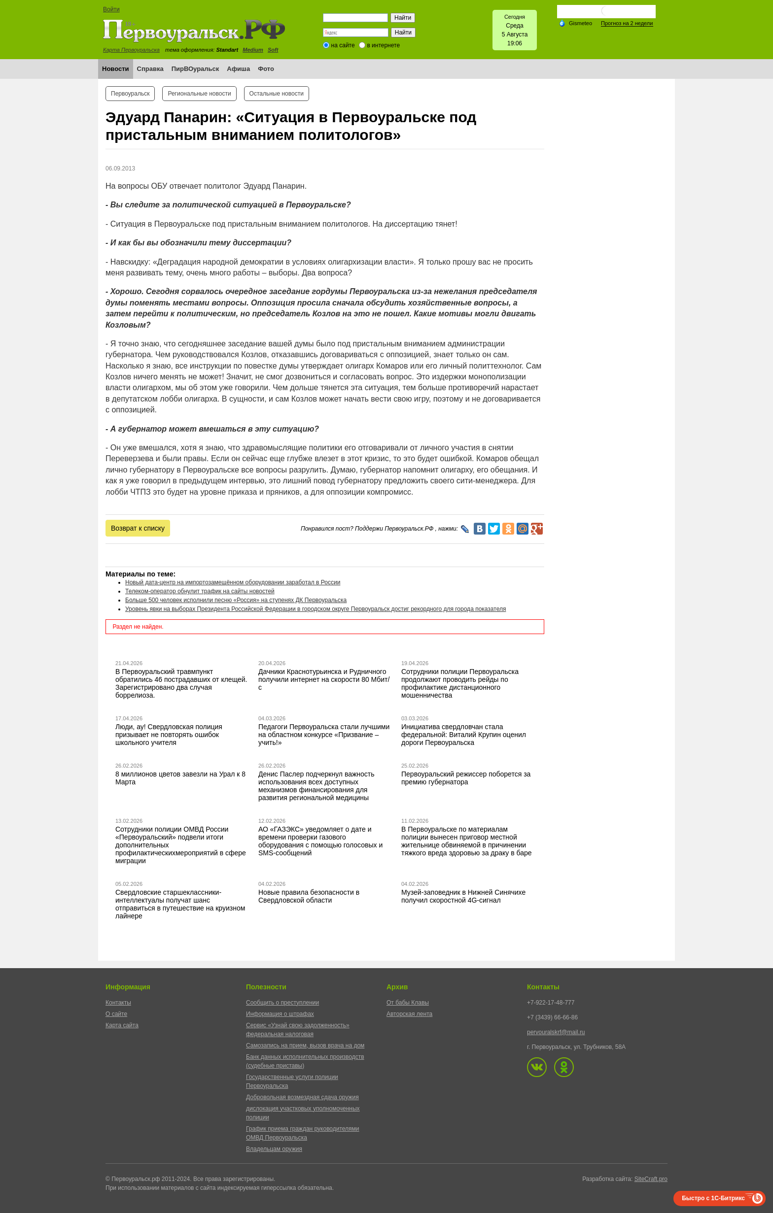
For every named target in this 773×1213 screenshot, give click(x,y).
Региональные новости (199, 93)
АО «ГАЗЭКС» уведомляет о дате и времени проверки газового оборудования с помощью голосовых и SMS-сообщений (320, 841)
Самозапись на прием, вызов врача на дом (305, 1045)
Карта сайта (122, 1025)
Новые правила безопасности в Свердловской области (308, 896)
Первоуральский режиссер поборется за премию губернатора (465, 778)
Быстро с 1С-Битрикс (713, 1198)
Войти (111, 9)
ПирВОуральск (195, 68)
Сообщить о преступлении (282, 1002)
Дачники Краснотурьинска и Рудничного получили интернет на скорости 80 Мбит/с (323, 679)
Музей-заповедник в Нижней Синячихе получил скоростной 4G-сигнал (463, 896)
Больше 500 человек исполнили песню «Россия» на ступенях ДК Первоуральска (236, 600)
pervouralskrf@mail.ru (556, 1032)
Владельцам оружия (274, 1149)
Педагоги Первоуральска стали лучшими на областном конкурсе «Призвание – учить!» (323, 734)
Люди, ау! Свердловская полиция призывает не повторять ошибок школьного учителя (168, 734)
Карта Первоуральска (131, 50)
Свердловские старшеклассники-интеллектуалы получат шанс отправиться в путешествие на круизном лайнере (180, 904)
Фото (266, 68)
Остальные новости (276, 93)
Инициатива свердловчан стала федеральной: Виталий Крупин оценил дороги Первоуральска (463, 734)
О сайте (116, 1014)
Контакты (118, 1002)
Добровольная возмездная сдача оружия (302, 1097)
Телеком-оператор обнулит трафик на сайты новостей (200, 591)
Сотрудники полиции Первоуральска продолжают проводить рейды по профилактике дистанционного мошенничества (460, 683)
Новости (115, 68)
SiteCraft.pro (651, 1179)
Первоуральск (130, 93)
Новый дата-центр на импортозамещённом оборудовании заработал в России (232, 582)
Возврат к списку (138, 528)
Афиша (238, 68)
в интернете (383, 45)
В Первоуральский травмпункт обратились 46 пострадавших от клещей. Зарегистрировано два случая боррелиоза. (181, 683)
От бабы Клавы (407, 1002)
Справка (150, 68)
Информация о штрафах (280, 1014)
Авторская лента (409, 1014)
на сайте (343, 45)
